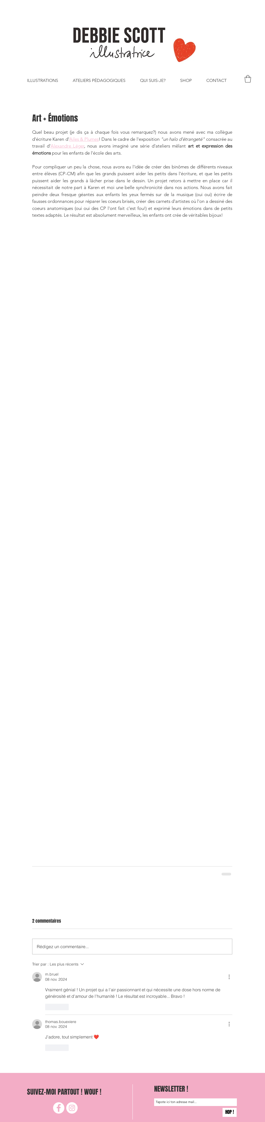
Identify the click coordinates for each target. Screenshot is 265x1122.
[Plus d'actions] (229, 977)
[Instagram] (72, 1108)
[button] (248, 78)
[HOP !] (230, 1112)
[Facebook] (58, 1108)
